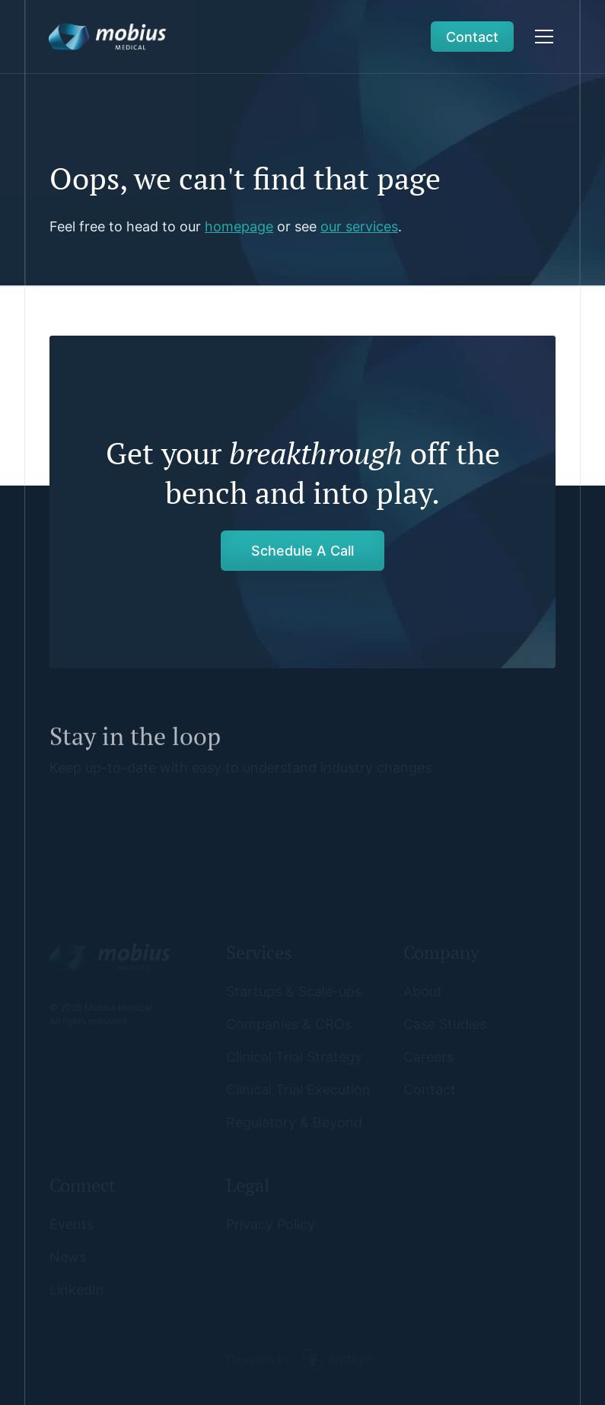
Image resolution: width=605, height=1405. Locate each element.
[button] (541, 36)
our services (359, 226)
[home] (108, 36)
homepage (239, 226)
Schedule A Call (302, 551)
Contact (472, 37)
